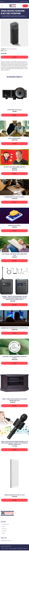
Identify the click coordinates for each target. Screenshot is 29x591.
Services (4, 530)
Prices (25, 5)
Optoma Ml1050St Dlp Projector (14, 109)
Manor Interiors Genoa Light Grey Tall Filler (14, 495)
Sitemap (25, 548)
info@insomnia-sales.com (24, 1)
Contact (6, 548)
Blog (4, 533)
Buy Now (15, 57)
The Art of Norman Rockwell (14, 138)
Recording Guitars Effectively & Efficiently (14, 197)
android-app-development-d (14, 225)
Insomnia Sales (6, 524)
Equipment (14, 48)
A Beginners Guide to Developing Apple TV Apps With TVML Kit (14, 328)
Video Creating (9, 48)
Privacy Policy (20, 548)
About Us (5, 528)
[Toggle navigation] (2, 6)
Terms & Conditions (13, 548)
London (3, 1)
